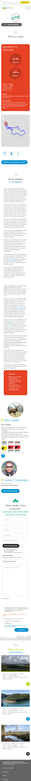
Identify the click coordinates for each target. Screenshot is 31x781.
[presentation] (15, 604)
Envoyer (21, 630)
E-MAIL (7, 530)
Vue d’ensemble (11, 24)
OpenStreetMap (26, 146)
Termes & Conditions (8, 768)
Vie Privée (5, 771)
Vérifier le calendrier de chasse (14, 162)
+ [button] (3, 117)
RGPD (4, 775)
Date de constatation (10, 540)
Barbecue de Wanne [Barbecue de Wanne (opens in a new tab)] (19, 308)
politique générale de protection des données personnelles (15, 626)
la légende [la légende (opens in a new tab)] (9, 323)
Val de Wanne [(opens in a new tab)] (13, 259)
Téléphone (7, 535)
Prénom (7, 520)
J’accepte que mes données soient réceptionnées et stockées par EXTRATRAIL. (13, 621)
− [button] (3, 119)
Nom (6, 525)
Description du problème (11, 567)
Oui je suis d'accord (25, 2)
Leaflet (15, 146)
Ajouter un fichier (11, 546)
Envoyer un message (10, 491)
